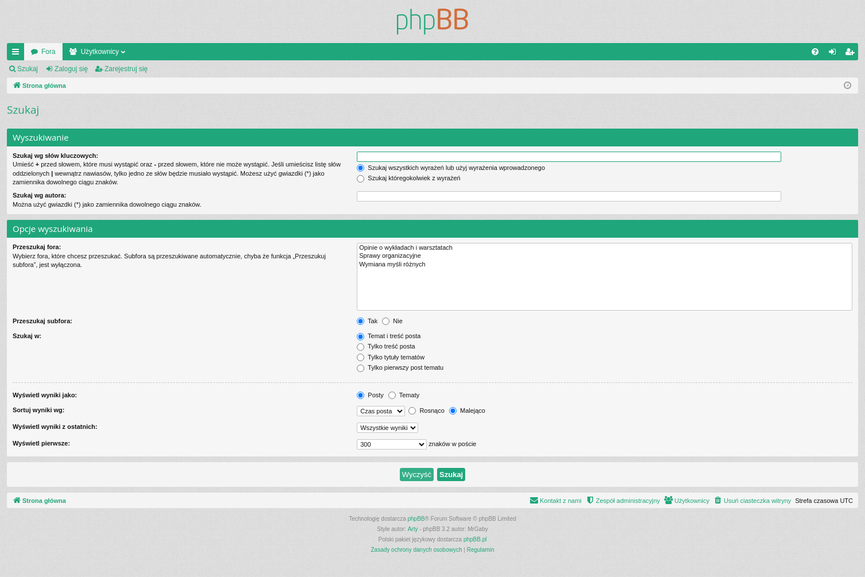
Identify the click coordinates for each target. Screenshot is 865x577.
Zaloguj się (71, 69)
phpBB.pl (475, 539)
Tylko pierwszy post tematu (400, 367)
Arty (413, 529)
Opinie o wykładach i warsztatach (604, 248)
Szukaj (27, 69)
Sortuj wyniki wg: (38, 409)
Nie (392, 320)
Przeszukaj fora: (37, 246)
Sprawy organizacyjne (604, 256)
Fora (48, 52)
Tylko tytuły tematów (390, 357)
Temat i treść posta (388, 335)
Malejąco (467, 410)
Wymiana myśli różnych (604, 265)
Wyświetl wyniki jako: (45, 395)
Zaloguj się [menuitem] (835, 54)
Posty (370, 395)
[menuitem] (815, 51)
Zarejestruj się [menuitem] (851, 54)
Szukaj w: (27, 335)
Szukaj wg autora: (40, 195)
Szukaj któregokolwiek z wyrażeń (408, 178)
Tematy (403, 395)
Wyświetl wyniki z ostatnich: (55, 426)
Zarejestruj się (125, 69)
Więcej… (17, 54)
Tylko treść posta (386, 346)
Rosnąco (426, 410)
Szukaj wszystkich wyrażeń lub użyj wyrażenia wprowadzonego (451, 167)
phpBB (416, 519)
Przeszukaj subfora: (42, 320)
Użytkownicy (100, 52)
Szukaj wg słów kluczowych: (55, 155)
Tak (367, 320)
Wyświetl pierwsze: (41, 443)
